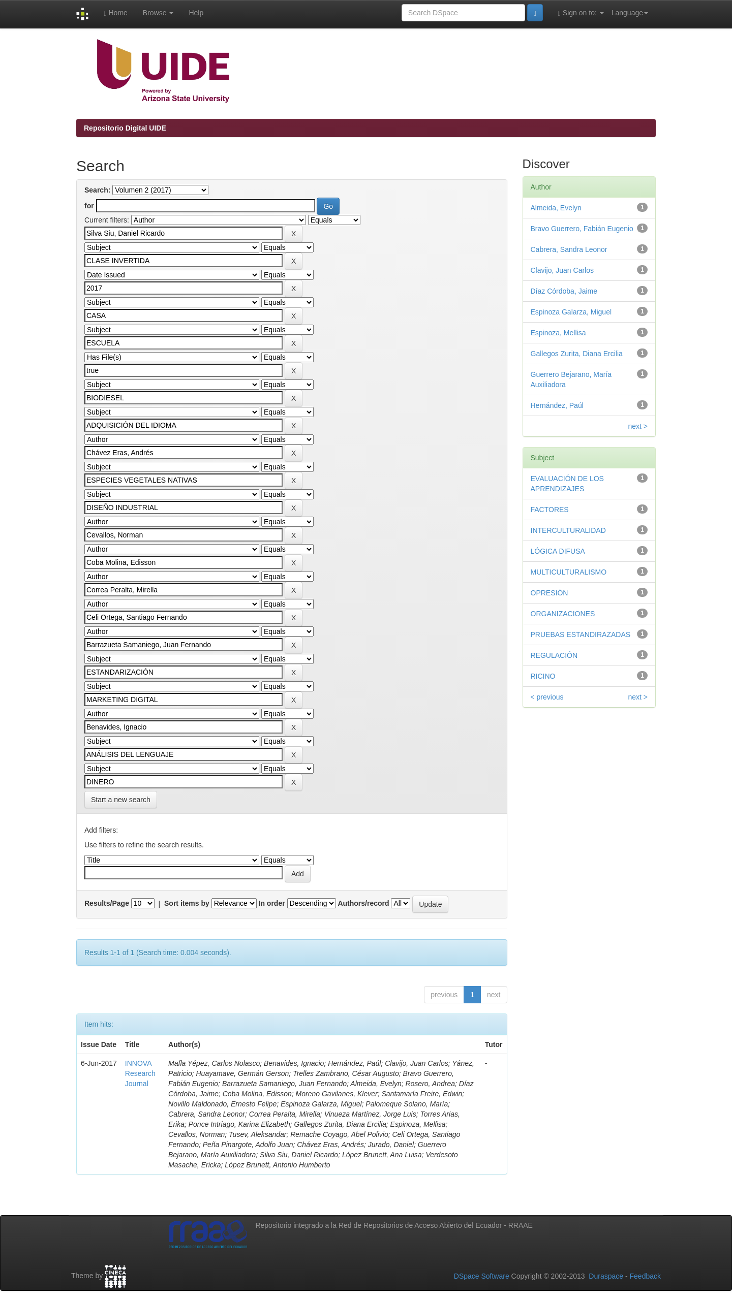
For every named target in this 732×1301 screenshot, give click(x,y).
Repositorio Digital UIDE (125, 128)
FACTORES (550, 509)
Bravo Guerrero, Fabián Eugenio (582, 229)
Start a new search (120, 800)
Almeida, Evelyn (556, 208)
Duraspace (606, 1276)
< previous (547, 697)
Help (196, 13)
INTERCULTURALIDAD (568, 530)
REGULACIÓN (554, 655)
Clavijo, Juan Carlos (562, 270)
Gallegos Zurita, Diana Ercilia (577, 354)
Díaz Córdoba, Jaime (564, 291)
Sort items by (186, 903)
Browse (158, 13)
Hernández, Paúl (557, 405)
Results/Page (106, 903)
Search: (97, 190)
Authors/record (363, 903)
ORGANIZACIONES (563, 614)
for (89, 206)
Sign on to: (581, 13)
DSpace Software (481, 1276)
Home (115, 13)
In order (272, 903)
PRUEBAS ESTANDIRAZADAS (581, 634)
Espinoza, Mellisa (558, 333)
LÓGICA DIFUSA (558, 551)
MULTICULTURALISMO (569, 572)
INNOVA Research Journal (140, 1073)
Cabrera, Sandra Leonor (569, 249)
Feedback (645, 1276)
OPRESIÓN (549, 593)
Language (630, 13)
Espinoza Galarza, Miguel (571, 312)
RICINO (543, 676)
